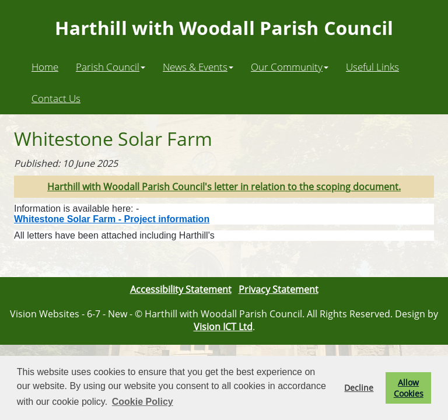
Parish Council (110, 67)
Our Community (289, 67)
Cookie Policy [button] (142, 402)
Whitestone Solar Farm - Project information (111, 219)
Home (45, 67)
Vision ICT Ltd (223, 326)
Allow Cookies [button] (409, 388)
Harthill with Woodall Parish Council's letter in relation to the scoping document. (224, 186)
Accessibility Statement (181, 289)
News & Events (198, 67)
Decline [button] (358, 387)
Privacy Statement (278, 289)
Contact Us (56, 98)
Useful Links (372, 67)
